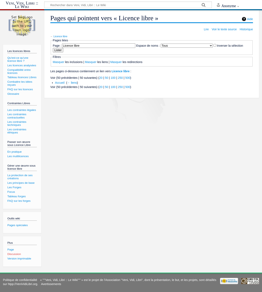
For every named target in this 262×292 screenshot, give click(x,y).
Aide (250, 19)
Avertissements (51, 284)
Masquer (58, 62)
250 (120, 77)
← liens (72, 82)
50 (106, 77)
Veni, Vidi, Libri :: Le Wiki (22, 5)
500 (127, 77)
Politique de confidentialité (20, 280)
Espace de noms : (148, 45)
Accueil (59, 82)
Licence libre (60, 36)
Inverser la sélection (230, 45)
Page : (57, 45)
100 (113, 77)
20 (101, 77)
